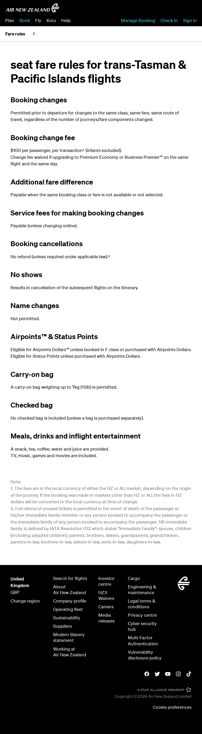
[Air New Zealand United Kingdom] (32, 8)
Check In (169, 20)
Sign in (190, 20)
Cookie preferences (172, 707)
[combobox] (159, 9)
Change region (25, 601)
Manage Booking (138, 20)
